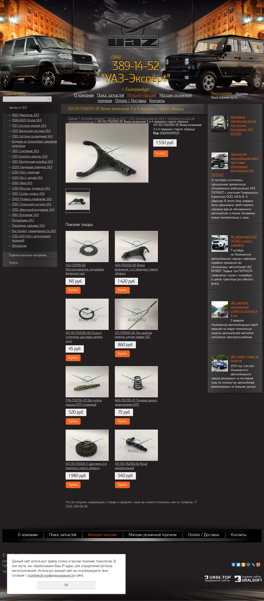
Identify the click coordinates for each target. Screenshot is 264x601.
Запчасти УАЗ (18, 108)
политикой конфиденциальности (51, 575)
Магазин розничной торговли (152, 534)
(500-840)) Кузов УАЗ (26, 120)
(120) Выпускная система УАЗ (31, 131)
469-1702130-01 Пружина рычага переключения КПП (136, 403)
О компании (84, 95)
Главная (73, 118)
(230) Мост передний (25, 172)
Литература (19, 246)
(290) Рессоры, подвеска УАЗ (31, 188)
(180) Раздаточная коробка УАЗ (32, 162)
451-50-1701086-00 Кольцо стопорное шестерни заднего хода (84, 337)
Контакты (157, 100)
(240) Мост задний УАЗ (27, 178)
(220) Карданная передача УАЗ (32, 167)
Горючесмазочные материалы (28, 255)
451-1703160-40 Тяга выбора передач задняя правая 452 (133, 335)
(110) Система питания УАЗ (29, 126)
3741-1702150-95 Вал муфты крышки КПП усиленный (84, 403)
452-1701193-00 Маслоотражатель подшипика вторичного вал (85, 269)
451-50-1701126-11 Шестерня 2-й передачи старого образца (86, 466)
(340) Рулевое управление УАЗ (32, 199)
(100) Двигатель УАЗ (25, 115)
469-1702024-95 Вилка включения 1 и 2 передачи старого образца (136, 269)
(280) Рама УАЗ (22, 183)
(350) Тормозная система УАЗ (31, 204)
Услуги (13, 263)
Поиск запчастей (110, 95)
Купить (160, 153)
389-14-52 (135, 66)
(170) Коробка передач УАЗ (29, 156)
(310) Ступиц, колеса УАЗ (28, 194)
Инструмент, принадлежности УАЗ (34, 231)
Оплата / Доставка (130, 100)
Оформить (242, 93)
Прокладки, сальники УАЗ (28, 226)
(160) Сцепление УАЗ (25, 151)
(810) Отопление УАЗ (25, 215)
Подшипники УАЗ (23, 220)
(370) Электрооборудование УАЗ (33, 210)
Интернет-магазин (141, 95)
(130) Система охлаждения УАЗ (32, 136)
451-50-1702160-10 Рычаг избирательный (131, 466)
